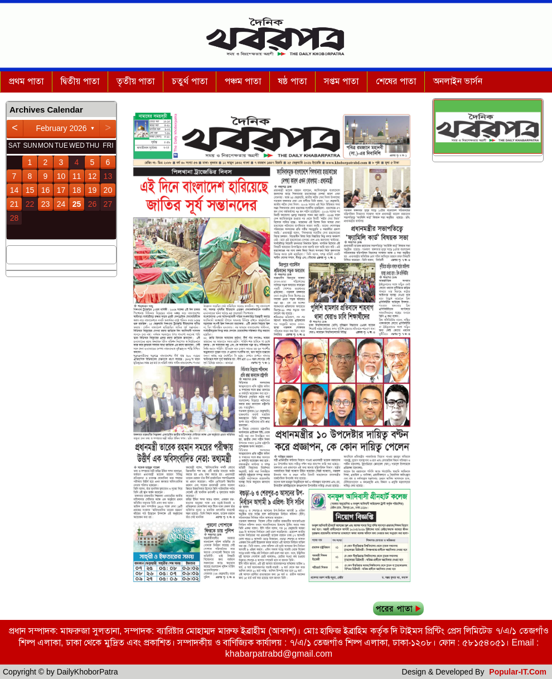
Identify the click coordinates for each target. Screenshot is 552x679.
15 (30, 190)
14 (14, 190)
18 (76, 190)
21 (14, 204)
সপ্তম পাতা (341, 81)
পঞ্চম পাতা (243, 81)
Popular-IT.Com (517, 671)
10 (61, 176)
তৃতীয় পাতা (135, 81)
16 (45, 190)
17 (61, 190)
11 (76, 176)
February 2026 (61, 128)
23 (45, 204)
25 (76, 204)
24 (61, 204)
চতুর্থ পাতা (189, 81)
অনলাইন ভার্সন (457, 81)
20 (108, 190)
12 (92, 176)
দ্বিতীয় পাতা (80, 81)
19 (92, 190)
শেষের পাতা (395, 81)
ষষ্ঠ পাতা (292, 81)
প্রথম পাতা (26, 81)
